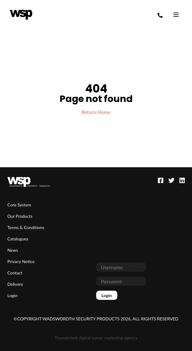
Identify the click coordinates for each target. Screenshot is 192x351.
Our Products (20, 216)
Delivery (15, 284)
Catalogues (17, 238)
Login (12, 295)
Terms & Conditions (25, 227)
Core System (19, 204)
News (12, 250)
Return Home (95, 112)
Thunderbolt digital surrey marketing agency (96, 337)
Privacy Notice (21, 261)
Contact (14, 272)
